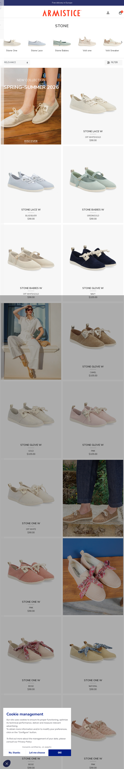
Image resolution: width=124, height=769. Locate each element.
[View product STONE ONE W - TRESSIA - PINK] (31, 568)
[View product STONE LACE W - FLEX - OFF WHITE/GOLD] (93, 97)
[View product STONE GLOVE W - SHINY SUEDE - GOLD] (31, 411)
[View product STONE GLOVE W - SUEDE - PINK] (93, 411)
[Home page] (61, 14)
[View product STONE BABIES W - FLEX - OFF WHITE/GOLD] (31, 254)
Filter (112, 62)
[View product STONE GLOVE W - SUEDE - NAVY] (93, 254)
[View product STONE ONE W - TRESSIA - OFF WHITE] (31, 490)
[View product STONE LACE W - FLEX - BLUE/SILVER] (31, 176)
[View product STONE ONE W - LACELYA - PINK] (93, 725)
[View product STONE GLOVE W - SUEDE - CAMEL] (93, 333)
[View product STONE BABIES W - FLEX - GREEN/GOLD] (93, 176)
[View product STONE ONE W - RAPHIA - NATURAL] (93, 646)
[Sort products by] (16, 62)
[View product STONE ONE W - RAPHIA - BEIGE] (31, 646)
